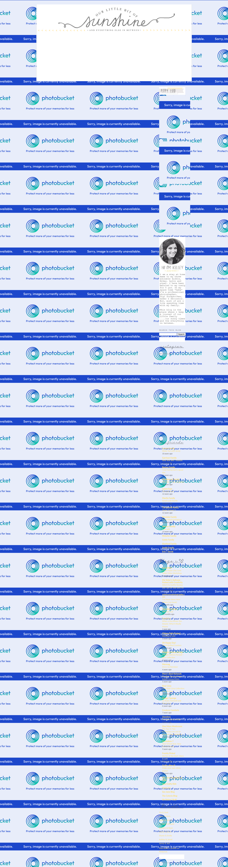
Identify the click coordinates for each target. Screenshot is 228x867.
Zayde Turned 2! (169, 510)
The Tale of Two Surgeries (173, 482)
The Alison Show (169, 609)
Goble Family (168, 539)
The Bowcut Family (171, 479)
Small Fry (166, 618)
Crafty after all (168, 765)
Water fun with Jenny (171, 451)
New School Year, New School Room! (171, 745)
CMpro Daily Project (171, 633)
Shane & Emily (165, 835)
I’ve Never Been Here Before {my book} (171, 601)
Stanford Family (169, 543)
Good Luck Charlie (170, 500)
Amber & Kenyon (166, 824)
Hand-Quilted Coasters (171, 645)
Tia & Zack (163, 812)
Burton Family (168, 467)
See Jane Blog (168, 792)
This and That (168, 491)
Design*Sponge (169, 698)
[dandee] (166, 717)
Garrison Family (169, 458)
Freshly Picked (168, 753)
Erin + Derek (167, 551)
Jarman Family (168, 526)
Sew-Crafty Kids (169, 784)
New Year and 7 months (172, 460)
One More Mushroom (172, 726)
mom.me (166, 788)
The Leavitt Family (170, 507)
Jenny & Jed (164, 843)
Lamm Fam (167, 489)
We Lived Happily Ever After (172, 778)
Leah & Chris (164, 816)
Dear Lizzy (166, 686)
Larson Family (168, 448)
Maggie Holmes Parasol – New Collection (173, 656)
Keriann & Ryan (166, 828)
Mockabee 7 (167, 741)
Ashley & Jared (165, 839)
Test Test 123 (167, 611)
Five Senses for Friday (171, 719)
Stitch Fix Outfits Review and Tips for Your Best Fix (173, 586)
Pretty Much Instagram (172, 519)
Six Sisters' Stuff (169, 799)
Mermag (166, 664)
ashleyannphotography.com (173, 595)
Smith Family (168, 547)
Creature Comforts (170, 710)
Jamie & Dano (165, 831)
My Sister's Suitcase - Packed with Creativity (172, 581)
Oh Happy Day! (169, 642)
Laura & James (165, 820)
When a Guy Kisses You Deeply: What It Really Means (172, 624)
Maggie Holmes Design (172, 652)
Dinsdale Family (169, 517)
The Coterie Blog (169, 796)
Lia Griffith (167, 568)
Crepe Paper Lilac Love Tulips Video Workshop (172, 572)
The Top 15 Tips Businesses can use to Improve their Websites (172, 732)
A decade (166, 529)
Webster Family (169, 536)
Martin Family (168, 498)
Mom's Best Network (172, 673)
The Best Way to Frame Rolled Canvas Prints (172, 677)
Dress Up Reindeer (170, 667)
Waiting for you (168, 636)
